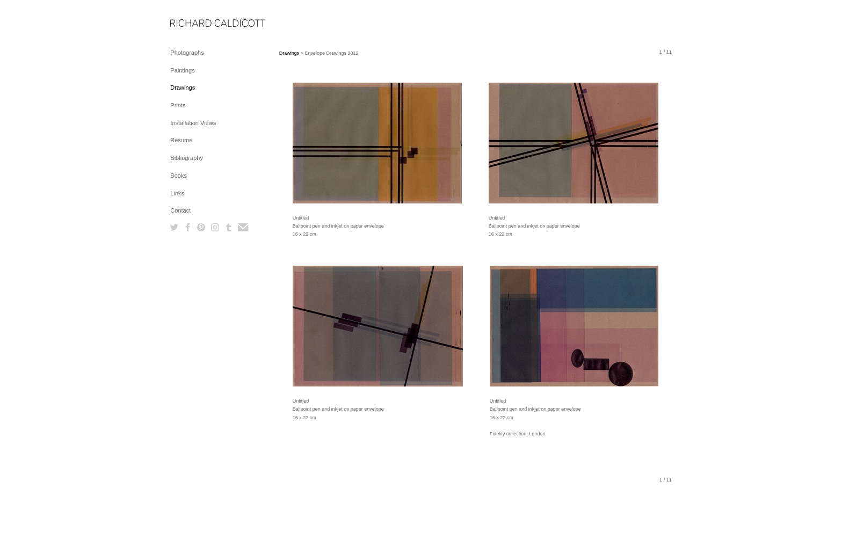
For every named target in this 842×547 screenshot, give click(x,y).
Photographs (187, 52)
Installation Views (193, 123)
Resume (181, 140)
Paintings (182, 70)
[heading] (197, 24)
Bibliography (186, 158)
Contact (180, 210)
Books (178, 175)
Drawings (182, 87)
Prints (177, 105)
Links (177, 193)
